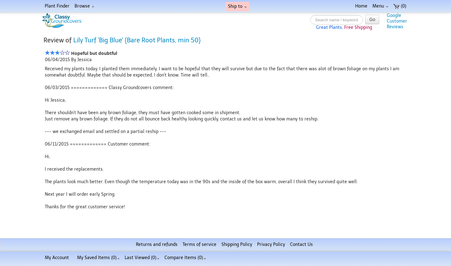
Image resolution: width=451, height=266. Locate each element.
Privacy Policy (271, 244)
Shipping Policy (236, 244)
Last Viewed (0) (142, 257)
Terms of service (199, 244)
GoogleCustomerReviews (397, 21)
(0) (399, 6)
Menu (380, 6)
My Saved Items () (98, 257)
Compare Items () (185, 257)
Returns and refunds (157, 244)
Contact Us (301, 244)
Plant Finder (57, 6)
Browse (84, 6)
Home (361, 6)
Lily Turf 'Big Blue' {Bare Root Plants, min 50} (137, 40)
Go (372, 19)
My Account (57, 257)
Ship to (237, 6)
